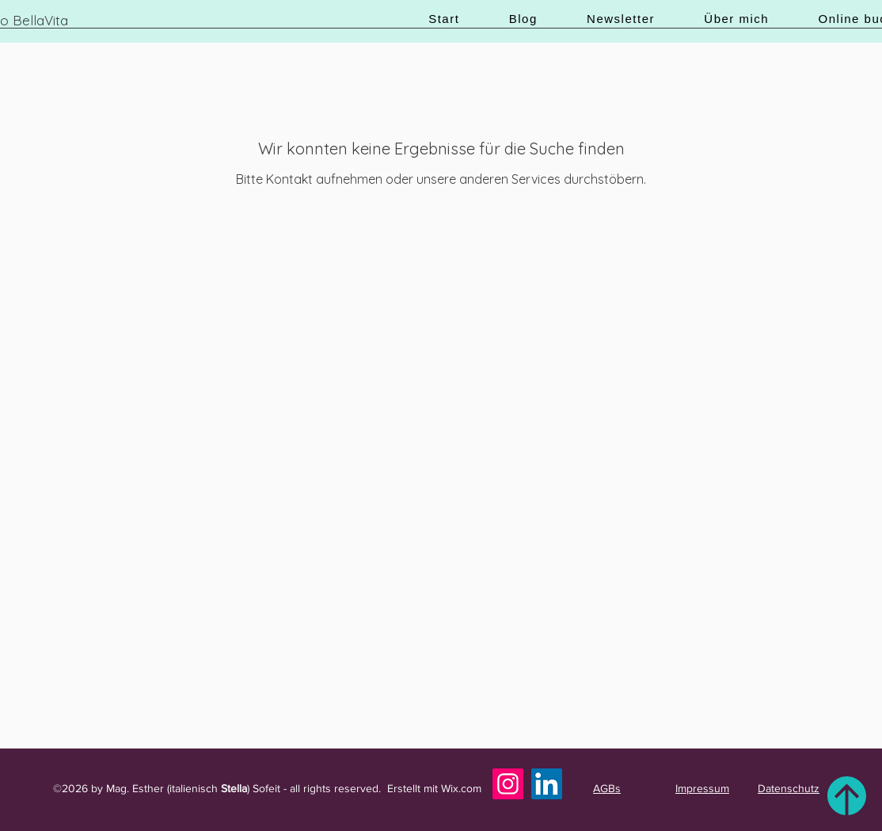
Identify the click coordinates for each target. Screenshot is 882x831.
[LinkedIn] (546, 783)
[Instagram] (507, 783)
